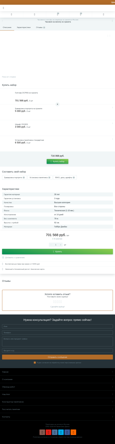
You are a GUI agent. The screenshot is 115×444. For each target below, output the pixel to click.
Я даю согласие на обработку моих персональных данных (59, 363)
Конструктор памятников (57, 402)
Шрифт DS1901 (21, 124)
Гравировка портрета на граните (28, 108)
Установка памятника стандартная (29, 140)
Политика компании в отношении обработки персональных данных (57, 437)
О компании (57, 379)
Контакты (57, 417)
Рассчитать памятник (57, 409)
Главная (57, 372)
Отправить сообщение (57, 357)
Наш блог (57, 394)
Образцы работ (57, 387)
